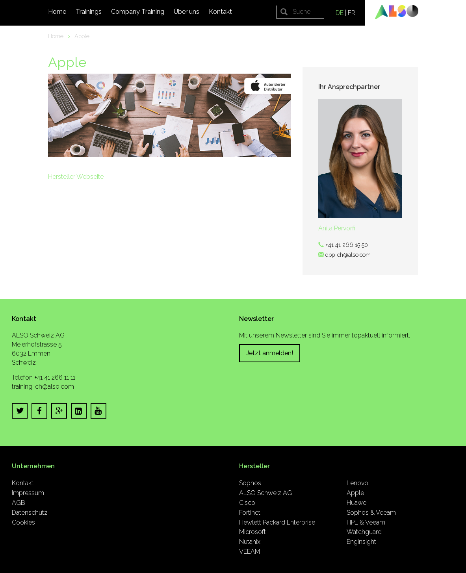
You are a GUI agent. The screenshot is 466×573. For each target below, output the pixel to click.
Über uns (186, 11)
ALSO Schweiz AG (265, 493)
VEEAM (249, 551)
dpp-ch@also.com (348, 254)
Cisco (247, 502)
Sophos (250, 483)
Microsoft (252, 532)
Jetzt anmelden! (269, 353)
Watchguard (364, 532)
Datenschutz (30, 512)
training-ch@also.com (43, 386)
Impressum (28, 493)
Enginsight (361, 541)
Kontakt (220, 11)
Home (57, 11)
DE (339, 13)
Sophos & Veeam (371, 512)
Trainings (89, 11)
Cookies (23, 522)
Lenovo (357, 483)
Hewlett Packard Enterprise (277, 522)
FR (351, 13)
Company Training (137, 11)
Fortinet (249, 512)
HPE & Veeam (366, 522)
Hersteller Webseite (76, 176)
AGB (18, 502)
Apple (81, 36)
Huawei (357, 502)
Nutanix (249, 541)
